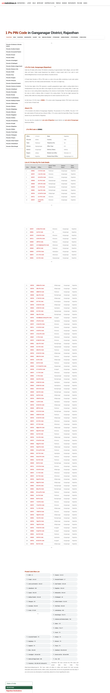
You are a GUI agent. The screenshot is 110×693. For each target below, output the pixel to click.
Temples (58, 3)
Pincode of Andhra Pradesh (13, 49)
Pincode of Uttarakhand (12, 143)
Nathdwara (80, 92)
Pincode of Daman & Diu (12, 69)
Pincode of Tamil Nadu (11, 132)
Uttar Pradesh (74, 37)
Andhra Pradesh (65, 37)
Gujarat (35, 37)
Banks (85, 3)
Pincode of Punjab (10, 123)
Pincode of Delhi (10, 72)
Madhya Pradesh (84, 162)
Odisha (81, 168)
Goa (39, 37)
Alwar (79, 57)
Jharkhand (82, 152)
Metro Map (40, 3)
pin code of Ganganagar (31, 122)
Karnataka (82, 155)
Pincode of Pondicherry (12, 120)
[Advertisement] (55, 17)
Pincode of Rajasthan (11, 126)
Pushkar (80, 94)
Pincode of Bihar (10, 57)
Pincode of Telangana (11, 135)
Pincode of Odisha (10, 117)
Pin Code (79, 3)
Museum (64, 3)
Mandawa (80, 83)
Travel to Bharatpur (82, 113)
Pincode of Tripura (10, 137)
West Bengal (83, 188)
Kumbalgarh (81, 80)
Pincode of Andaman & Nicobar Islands (14, 45)
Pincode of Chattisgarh (11, 63)
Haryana (81, 142)
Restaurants (72, 3)
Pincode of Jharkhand (11, 89)
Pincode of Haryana (11, 80)
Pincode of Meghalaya (11, 109)
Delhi (34, 3)
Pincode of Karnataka (11, 92)
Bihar (80, 128)
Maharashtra (27, 37)
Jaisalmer (80, 72)
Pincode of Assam (10, 54)
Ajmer (79, 54)
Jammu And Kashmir (85, 148)
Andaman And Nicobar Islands (89, 121)
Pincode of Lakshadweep (12, 97)
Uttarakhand (56, 37)
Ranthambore (81, 100)
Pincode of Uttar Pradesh (12, 140)
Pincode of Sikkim (10, 129)
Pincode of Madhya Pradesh (13, 100)
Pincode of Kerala (10, 94)
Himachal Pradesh (46, 37)
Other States (83, 37)
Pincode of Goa (10, 74)
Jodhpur (80, 74)
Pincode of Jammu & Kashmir (13, 86)
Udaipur (80, 106)
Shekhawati (81, 103)
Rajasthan (9, 37)
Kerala (81, 158)
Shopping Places (49, 3)
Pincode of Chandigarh (11, 60)
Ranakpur (80, 97)
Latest (29, 3)
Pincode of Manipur (11, 106)
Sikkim (81, 175)
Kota (79, 77)
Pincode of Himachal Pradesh (13, 83)
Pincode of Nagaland (11, 114)
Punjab (81, 172)
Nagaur (80, 89)
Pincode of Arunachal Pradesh (13, 51)
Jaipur (79, 69)
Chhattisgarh (83, 131)
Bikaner (80, 60)
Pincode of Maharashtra (12, 103)
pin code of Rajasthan (57, 120)
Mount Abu (80, 86)
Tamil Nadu (82, 178)
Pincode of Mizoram (11, 112)
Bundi (79, 63)
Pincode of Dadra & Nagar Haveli (14, 66)
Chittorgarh (80, 66)
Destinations (21, 3)
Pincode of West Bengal (12, 146)
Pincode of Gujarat (10, 77)
